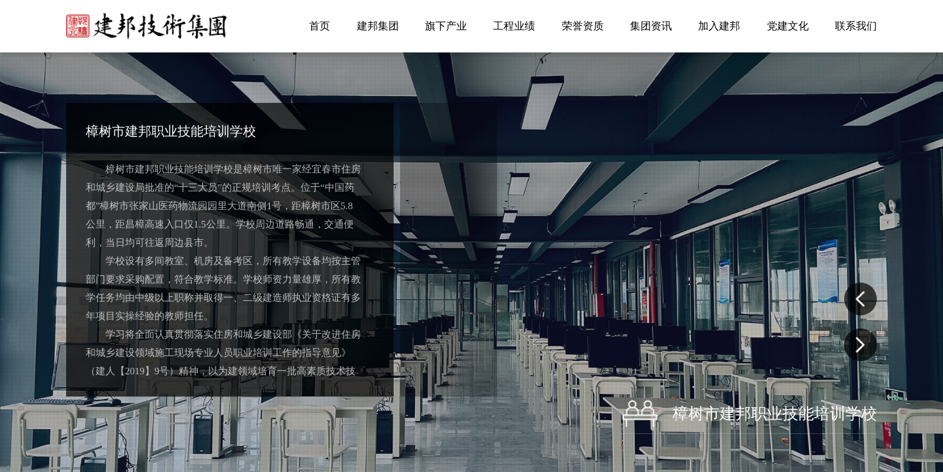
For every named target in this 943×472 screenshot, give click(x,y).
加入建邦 (719, 25)
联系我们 (856, 25)
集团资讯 (651, 25)
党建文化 (788, 25)
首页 (319, 25)
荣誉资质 (583, 25)
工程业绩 (514, 25)
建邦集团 (378, 25)
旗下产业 (446, 25)
